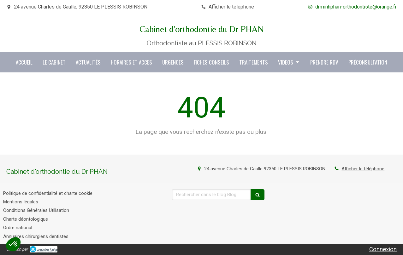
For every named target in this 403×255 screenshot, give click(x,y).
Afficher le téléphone (231, 7)
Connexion (383, 249)
